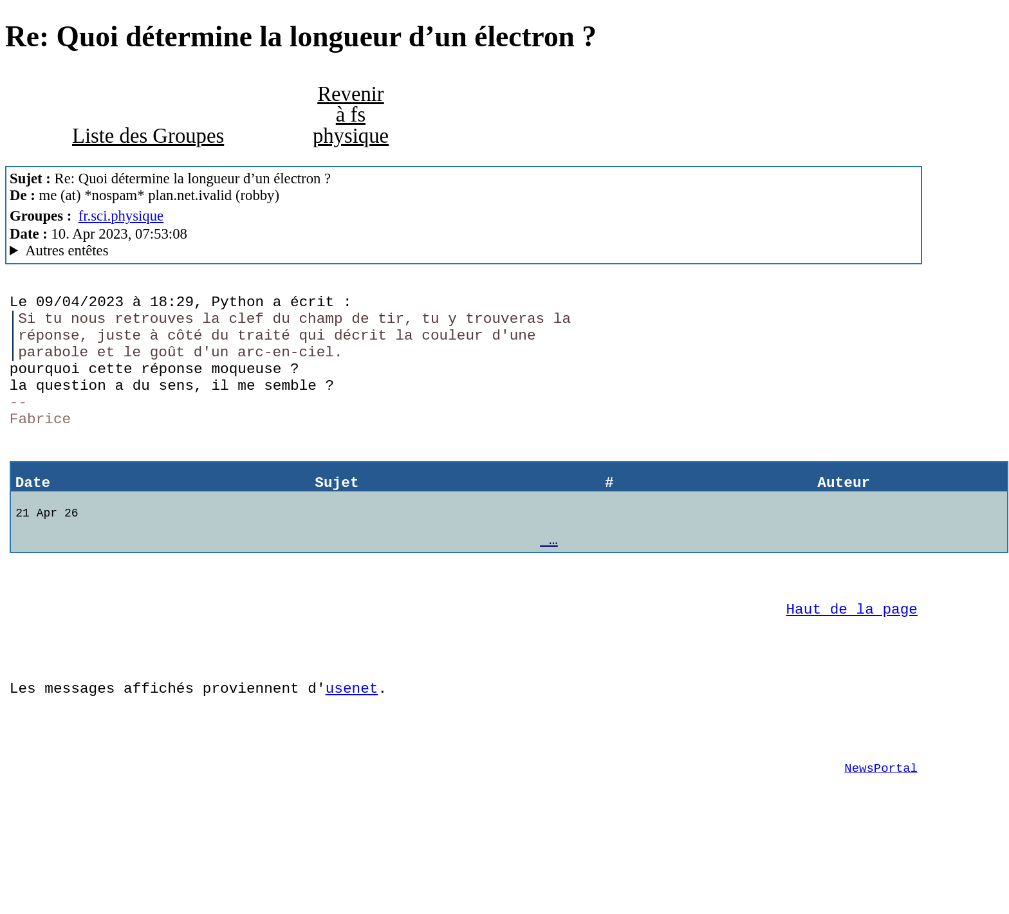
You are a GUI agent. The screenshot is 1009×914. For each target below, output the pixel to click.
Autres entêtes (66, 250)
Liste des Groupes (148, 135)
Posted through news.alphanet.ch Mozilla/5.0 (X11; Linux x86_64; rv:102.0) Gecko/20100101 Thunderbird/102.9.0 (464, 250)
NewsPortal (881, 835)
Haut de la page (852, 656)
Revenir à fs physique (351, 114)
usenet (352, 745)
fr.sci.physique (121, 216)
